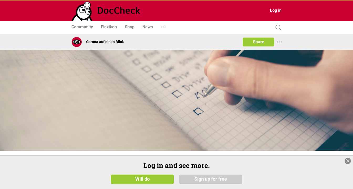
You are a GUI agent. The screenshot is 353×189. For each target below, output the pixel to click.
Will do (142, 179)
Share (258, 41)
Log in (276, 10)
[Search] (277, 27)
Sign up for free (210, 179)
